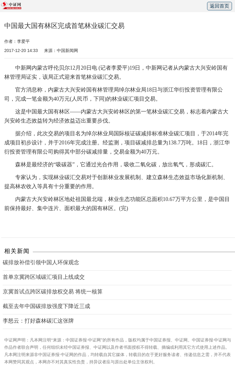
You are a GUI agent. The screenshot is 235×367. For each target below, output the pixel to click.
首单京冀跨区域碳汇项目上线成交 (44, 277)
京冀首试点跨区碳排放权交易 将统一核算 (53, 292)
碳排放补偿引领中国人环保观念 (41, 262)
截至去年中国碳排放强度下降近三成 (46, 306)
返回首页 (219, 6)
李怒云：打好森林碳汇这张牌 (38, 321)
